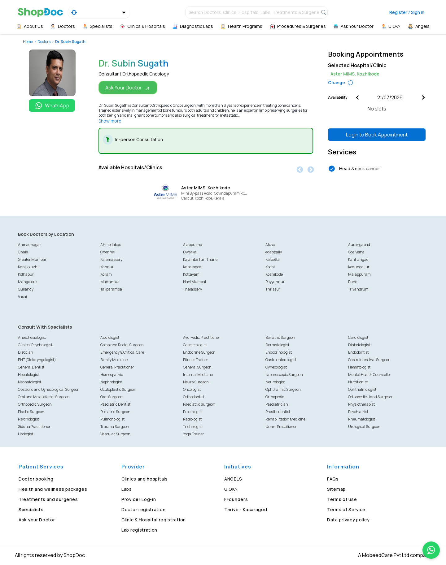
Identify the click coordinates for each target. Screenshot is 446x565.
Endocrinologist (278, 352)
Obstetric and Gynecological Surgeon (49, 389)
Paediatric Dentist (115, 404)
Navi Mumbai (194, 281)
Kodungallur (358, 267)
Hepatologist (28, 374)
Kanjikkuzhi (28, 267)
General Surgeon (197, 367)
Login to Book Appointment (377, 134)
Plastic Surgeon (31, 411)
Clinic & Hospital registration (153, 520)
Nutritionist (358, 382)
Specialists (31, 509)
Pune (352, 281)
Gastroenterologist (280, 359)
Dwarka (189, 252)
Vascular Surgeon (115, 434)
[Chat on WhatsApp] (431, 550)
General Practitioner (117, 367)
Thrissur (272, 289)
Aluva (270, 244)
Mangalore (27, 281)
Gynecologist (276, 367)
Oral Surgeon (111, 396)
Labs (126, 489)
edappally (273, 252)
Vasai (22, 296)
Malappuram (359, 274)
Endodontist (358, 352)
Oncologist (192, 389)
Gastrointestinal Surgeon (369, 359)
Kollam (106, 274)
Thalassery (192, 289)
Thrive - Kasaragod (245, 509)
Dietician (25, 352)
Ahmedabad (110, 244)
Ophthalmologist (362, 389)
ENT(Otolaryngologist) (37, 359)
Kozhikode (274, 274)
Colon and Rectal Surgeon (122, 344)
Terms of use (342, 499)
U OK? (231, 489)
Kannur (107, 267)
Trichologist (193, 426)
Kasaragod (192, 267)
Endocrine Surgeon (199, 352)
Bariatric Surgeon (280, 337)
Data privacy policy (348, 520)
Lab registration (139, 530)
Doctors (43, 41)
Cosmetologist (195, 344)
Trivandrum (358, 289)
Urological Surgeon (364, 426)
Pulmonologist (112, 419)
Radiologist (192, 419)
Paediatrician (276, 404)
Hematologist (359, 367)
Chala (23, 252)
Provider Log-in (138, 499)
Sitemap (336, 489)
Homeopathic (111, 374)
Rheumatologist (361, 419)
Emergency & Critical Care (122, 352)
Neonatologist (29, 382)
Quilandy (25, 289)
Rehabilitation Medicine (285, 419)
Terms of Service (346, 509)
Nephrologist (111, 382)
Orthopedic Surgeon (35, 404)
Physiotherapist (361, 404)
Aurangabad (359, 244)
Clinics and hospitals (144, 479)
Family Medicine (114, 359)
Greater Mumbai (32, 259)
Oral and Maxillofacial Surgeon (44, 396)
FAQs (333, 479)
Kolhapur (26, 274)
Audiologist (109, 337)
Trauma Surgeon (114, 426)
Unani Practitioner (281, 426)
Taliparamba (111, 289)
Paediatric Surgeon (199, 404)
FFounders (236, 499)
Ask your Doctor (37, 520)
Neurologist (275, 382)
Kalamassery (111, 259)
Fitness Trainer (195, 359)
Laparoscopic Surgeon (284, 374)
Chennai (107, 252)
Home (28, 41)
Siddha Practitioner (34, 426)
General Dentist (31, 367)
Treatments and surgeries (48, 499)
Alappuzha (192, 244)
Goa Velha (356, 252)
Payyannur (275, 281)
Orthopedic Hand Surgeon (370, 396)
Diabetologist (359, 344)
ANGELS (233, 479)
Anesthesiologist (32, 337)
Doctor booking (36, 479)
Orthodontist (193, 396)
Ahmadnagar (29, 244)
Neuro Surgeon (196, 382)
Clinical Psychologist (35, 344)
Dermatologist (277, 344)
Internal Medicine (198, 374)
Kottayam (191, 274)
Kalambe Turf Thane (200, 259)
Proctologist (193, 411)
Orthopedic (274, 396)
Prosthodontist (277, 411)
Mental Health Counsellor (369, 374)
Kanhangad (358, 259)
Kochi (270, 267)
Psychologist (28, 419)
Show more (109, 121)
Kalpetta (272, 259)
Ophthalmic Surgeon (283, 389)
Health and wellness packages (53, 489)
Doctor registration (143, 509)
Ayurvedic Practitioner (201, 337)
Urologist (25, 434)
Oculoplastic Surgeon (118, 389)
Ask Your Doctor (128, 87)
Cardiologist (358, 337)
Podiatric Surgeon (115, 411)
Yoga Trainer (193, 434)
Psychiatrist (358, 411)
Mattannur (110, 281)
